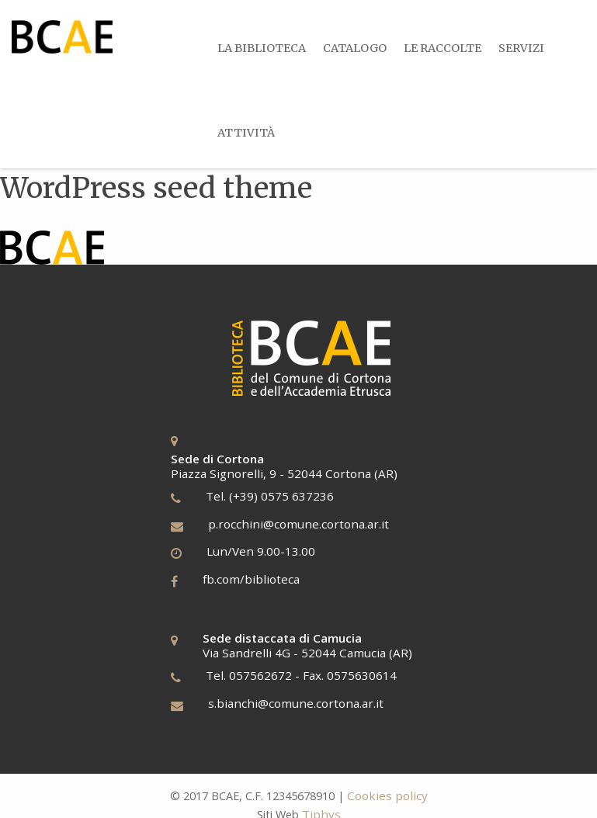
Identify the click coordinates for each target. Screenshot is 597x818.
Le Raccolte (445, 48)
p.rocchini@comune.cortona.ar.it (298, 523)
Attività (247, 132)
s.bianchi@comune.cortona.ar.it (296, 702)
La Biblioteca (262, 48)
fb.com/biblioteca (251, 578)
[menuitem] (262, 48)
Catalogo (356, 48)
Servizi (524, 48)
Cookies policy (387, 795)
